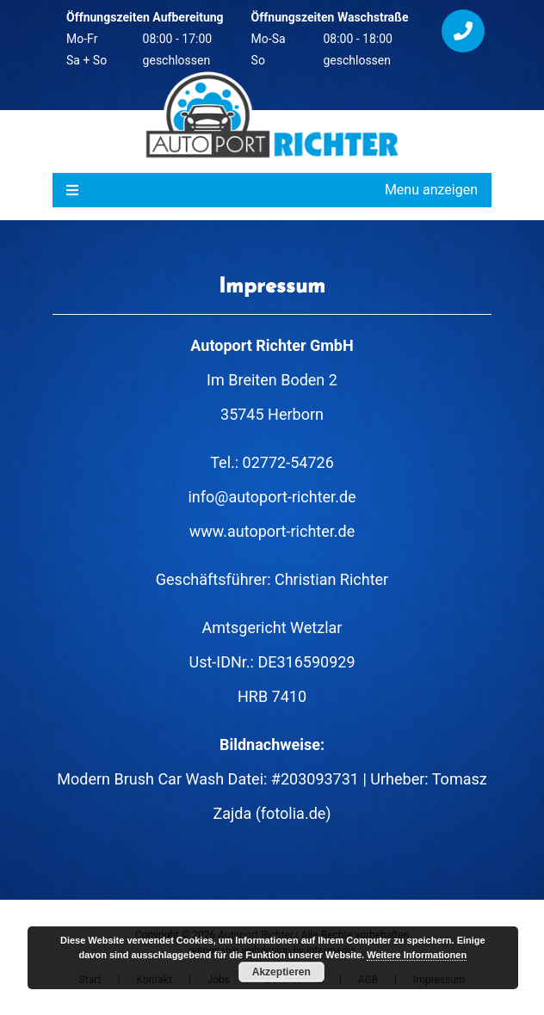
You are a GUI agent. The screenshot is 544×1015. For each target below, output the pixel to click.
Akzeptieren (281, 972)
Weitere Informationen (417, 955)
